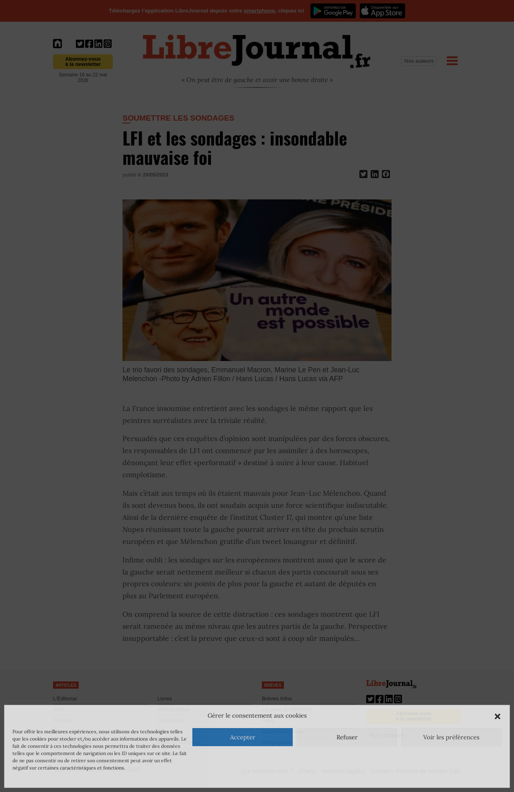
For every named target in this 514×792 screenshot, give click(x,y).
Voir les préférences (451, 737)
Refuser (347, 737)
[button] (498, 716)
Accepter (242, 737)
